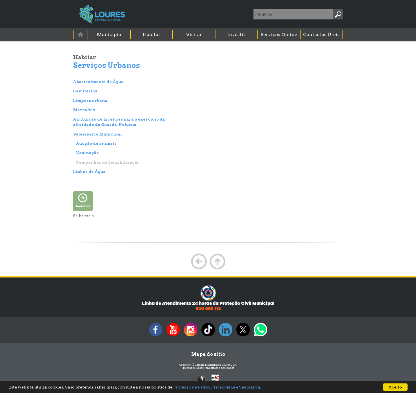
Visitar (194, 34)
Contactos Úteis (321, 34)
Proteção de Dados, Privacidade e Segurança (208, 367)
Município (109, 34)
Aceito (395, 387)
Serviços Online (279, 34)
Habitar (152, 34)
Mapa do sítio (208, 354)
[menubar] (208, 34)
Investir (236, 34)
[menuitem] (81, 34)
